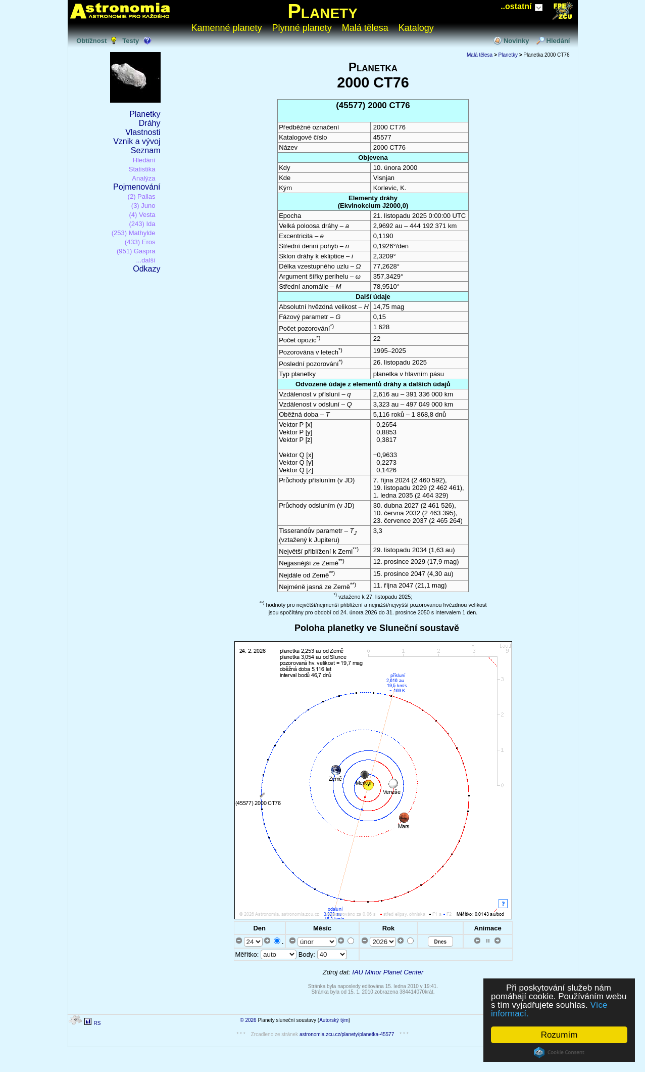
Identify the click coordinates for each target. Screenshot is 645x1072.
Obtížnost (91, 40)
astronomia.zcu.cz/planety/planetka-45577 (347, 1034)
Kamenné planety (226, 28)
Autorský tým (334, 1020)
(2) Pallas (142, 196)
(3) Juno (143, 205)
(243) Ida (142, 224)
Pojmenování (136, 187)
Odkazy (146, 268)
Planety (322, 11)
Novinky (516, 40)
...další (145, 260)
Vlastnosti (142, 132)
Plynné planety (302, 28)
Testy (130, 40)
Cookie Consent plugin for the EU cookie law (559, 1052)
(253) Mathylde (134, 233)
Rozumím (559, 1035)
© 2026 (248, 1020)
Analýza (143, 178)
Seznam (146, 150)
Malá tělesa (365, 28)
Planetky (144, 114)
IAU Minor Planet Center (387, 972)
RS (97, 1023)
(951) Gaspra (136, 251)
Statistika (142, 169)
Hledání (558, 40)
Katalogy (416, 28)
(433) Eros (140, 242)
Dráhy (150, 123)
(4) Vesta (142, 214)
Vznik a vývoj (136, 141)
